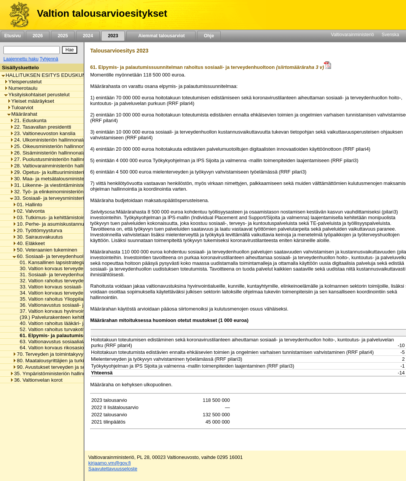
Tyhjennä (49, 59)
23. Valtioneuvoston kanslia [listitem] (42, 133)
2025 (62, 35)
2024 (88, 35)
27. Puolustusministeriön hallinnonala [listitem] (54, 159)
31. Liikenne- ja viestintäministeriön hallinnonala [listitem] (65, 185)
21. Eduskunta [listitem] (28, 120)
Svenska (390, 34)
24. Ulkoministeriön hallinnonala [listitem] (48, 140)
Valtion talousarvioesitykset (102, 13)
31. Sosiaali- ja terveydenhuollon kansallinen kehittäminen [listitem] (83, 274)
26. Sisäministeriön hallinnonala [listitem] (47, 153)
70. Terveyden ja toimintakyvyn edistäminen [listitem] (64, 354)
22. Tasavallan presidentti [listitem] (40, 127)
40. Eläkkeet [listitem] (29, 243)
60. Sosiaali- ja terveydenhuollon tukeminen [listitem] (64, 256)
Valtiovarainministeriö (352, 34)
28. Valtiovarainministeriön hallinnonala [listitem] (56, 166)
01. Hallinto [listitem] (27, 204)
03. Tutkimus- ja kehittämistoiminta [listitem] (53, 217)
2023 (113, 35)
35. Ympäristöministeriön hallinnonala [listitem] (54, 373)
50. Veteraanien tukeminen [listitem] (45, 250)
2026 (37, 35)
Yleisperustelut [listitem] (22, 81)
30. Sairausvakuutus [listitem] (38, 237)
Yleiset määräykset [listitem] (30, 101)
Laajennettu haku (20, 59)
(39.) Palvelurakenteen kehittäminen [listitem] (58, 317)
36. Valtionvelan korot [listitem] (36, 380)
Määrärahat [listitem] (22, 114)
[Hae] (69, 50)
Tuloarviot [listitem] (20, 107)
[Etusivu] (16, 15)
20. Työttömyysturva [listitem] (37, 230)
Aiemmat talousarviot (161, 35)
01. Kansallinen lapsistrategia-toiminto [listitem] (60, 262)
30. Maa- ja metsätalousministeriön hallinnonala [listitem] (65, 179)
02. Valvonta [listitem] (29, 211)
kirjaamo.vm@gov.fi (109, 463)
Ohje (209, 35)
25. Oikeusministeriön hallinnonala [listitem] (50, 146)
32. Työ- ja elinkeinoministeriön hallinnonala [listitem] (61, 191)
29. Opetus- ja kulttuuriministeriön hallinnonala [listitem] (64, 172)
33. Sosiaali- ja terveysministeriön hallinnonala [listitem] (64, 198)
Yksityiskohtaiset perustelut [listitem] (37, 94)
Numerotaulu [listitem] (20, 88)
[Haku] (31, 50)
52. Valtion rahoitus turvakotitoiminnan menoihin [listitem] (71, 329)
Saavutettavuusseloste (112, 468)
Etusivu (12, 35)
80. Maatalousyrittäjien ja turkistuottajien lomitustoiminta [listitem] (77, 360)
